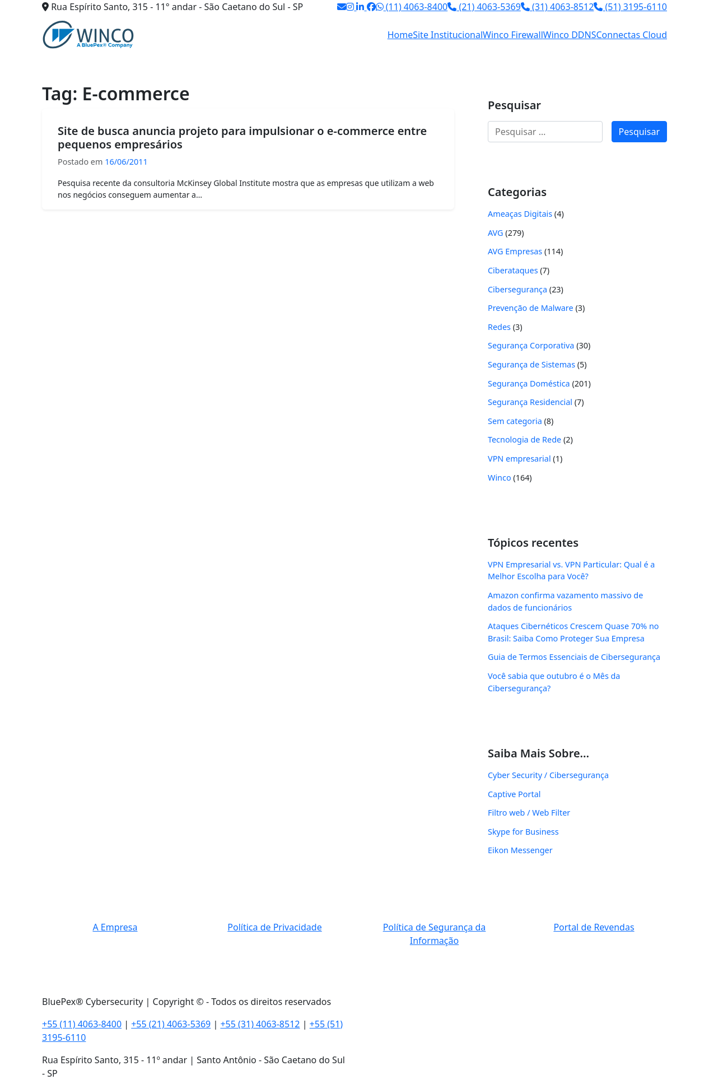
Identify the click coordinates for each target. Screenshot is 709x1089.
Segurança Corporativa (531, 345)
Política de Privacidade (274, 927)
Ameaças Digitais (520, 213)
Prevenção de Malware (530, 307)
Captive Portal (514, 794)
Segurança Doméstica (529, 383)
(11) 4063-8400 (412, 7)
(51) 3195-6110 (630, 7)
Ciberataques (513, 270)
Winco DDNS (569, 35)
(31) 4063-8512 (557, 7)
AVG (495, 232)
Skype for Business (523, 831)
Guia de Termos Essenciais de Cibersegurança (574, 656)
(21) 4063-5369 (484, 7)
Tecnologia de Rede (524, 439)
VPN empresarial (519, 458)
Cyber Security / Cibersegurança (548, 775)
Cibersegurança (517, 289)
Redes (499, 327)
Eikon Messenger (520, 850)
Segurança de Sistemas (531, 364)
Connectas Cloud (632, 35)
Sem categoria (515, 421)
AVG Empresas (515, 251)
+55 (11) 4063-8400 (82, 1024)
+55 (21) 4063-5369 (171, 1024)
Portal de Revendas (593, 927)
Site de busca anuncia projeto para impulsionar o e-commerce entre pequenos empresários (242, 137)
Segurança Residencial (530, 402)
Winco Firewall (513, 35)
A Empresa (114, 927)
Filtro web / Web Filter (529, 812)
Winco (499, 477)
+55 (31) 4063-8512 (260, 1024)
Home (400, 35)
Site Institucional (448, 35)
